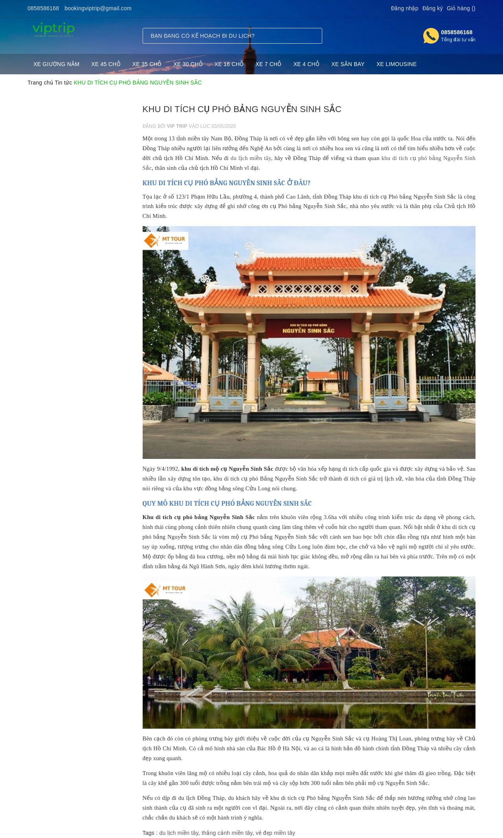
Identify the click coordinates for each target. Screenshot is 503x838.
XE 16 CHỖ (229, 64)
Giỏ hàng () (461, 8)
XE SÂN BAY (348, 64)
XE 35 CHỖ (147, 64)
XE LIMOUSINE (396, 64)
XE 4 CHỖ (306, 64)
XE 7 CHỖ (268, 64)
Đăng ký (432, 8)
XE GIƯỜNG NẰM (56, 64)
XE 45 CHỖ (106, 64)
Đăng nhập (405, 8)
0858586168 (43, 8)
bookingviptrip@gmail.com (98, 8)
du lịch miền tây (251, 158)
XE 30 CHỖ (188, 64)
